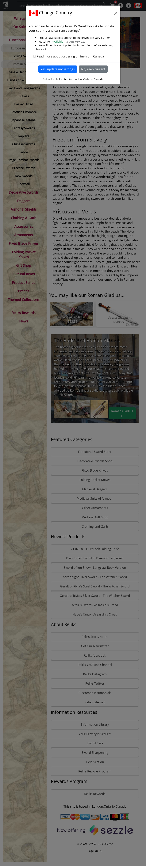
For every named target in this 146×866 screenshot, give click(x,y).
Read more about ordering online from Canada (70, 56)
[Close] (116, 13)
